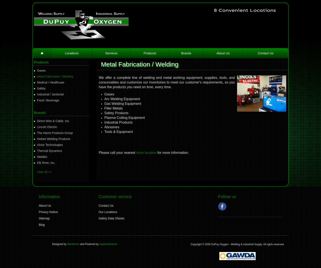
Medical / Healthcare (50, 82)
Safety (41, 88)
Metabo (42, 156)
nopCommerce (108, 244)
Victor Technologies (50, 145)
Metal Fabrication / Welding (55, 76)
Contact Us (266, 53)
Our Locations (108, 212)
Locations (72, 53)
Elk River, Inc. (46, 162)
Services (111, 53)
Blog (42, 224)
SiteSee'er (73, 244)
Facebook (222, 206)
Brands (186, 53)
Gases (41, 70)
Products (150, 53)
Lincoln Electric (47, 127)
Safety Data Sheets (112, 218)
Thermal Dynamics (49, 151)
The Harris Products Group (55, 133)
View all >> (44, 172)
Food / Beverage (48, 100)
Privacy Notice (48, 212)
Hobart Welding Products (53, 139)
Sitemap (44, 218)
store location (146, 152)
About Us (223, 53)
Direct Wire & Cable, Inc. (53, 121)
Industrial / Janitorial (50, 94)
